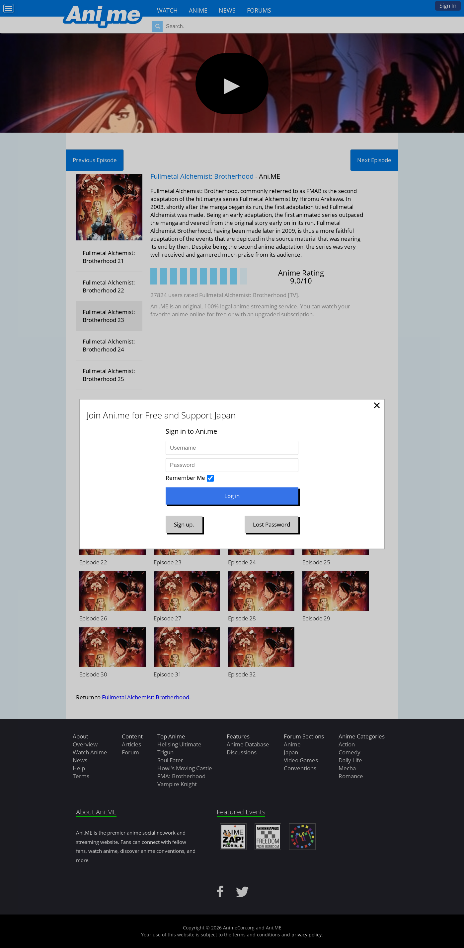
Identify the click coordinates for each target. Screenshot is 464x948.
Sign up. (184, 524)
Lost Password (271, 524)
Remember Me (185, 477)
